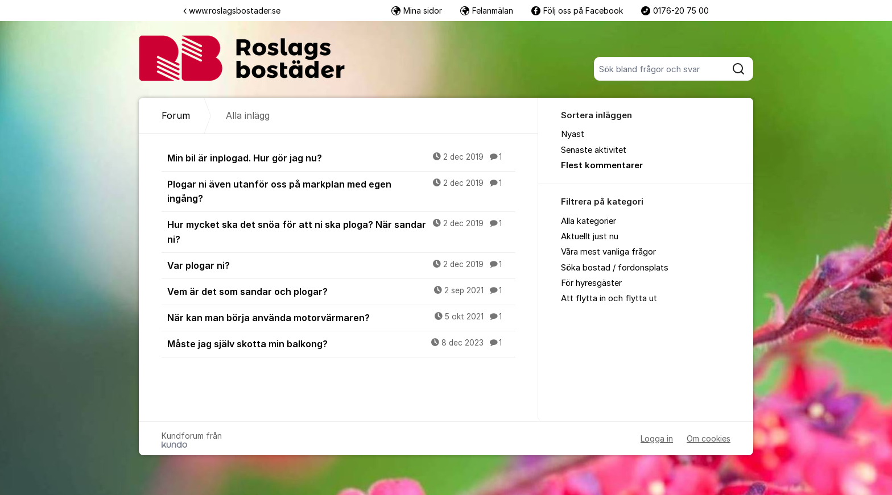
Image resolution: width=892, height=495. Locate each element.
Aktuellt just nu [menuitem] (589, 236)
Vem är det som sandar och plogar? (341, 291)
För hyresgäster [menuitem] (591, 283)
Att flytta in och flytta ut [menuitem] (609, 298)
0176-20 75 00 (675, 10)
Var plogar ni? (341, 265)
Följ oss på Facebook (577, 10)
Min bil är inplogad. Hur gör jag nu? (341, 157)
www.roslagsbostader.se (231, 10)
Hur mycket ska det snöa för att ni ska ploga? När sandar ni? (341, 231)
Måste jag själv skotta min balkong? (341, 343)
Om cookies (708, 438)
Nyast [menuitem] (572, 134)
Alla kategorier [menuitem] (588, 221)
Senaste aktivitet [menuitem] (593, 150)
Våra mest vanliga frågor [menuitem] (608, 252)
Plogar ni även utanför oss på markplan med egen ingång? (341, 190)
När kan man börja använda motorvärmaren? (341, 317)
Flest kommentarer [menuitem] (602, 165)
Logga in (657, 438)
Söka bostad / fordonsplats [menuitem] (614, 268)
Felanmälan (486, 10)
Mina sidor (416, 10)
